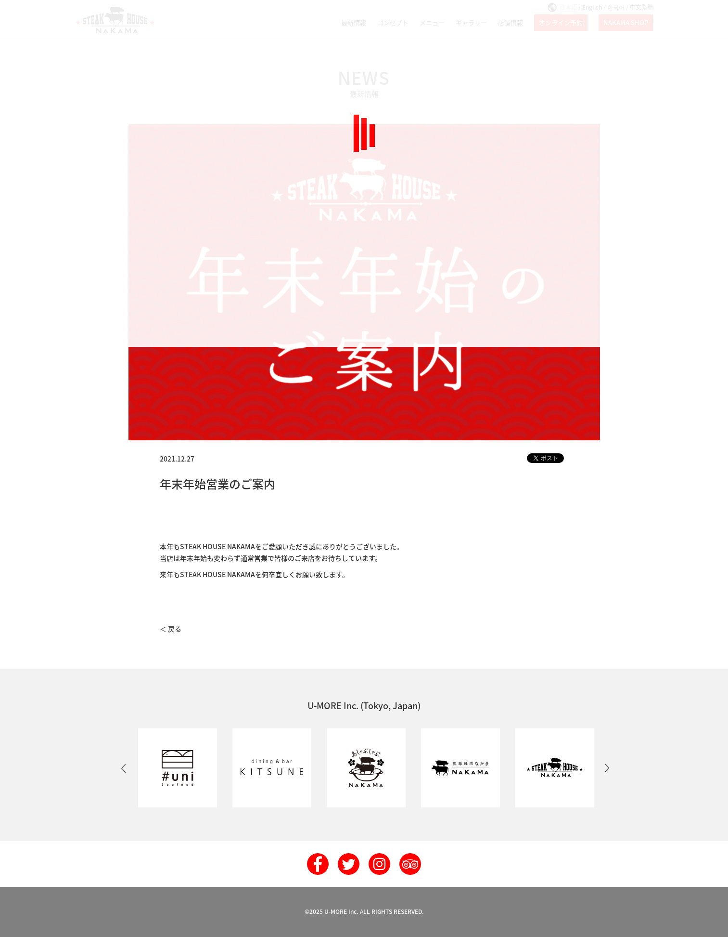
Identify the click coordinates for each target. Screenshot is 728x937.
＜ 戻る (170, 628)
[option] (175, 768)
